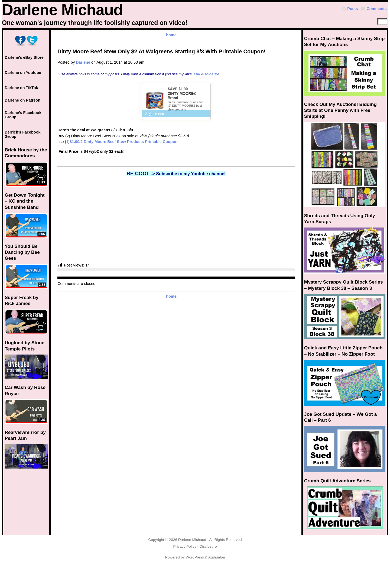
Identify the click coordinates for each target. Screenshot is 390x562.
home (171, 35)
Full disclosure (206, 74)
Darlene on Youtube (23, 72)
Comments (376, 9)
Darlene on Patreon (22, 100)
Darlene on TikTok (21, 88)
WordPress (195, 557)
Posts (352, 9)
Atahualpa (216, 557)
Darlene (83, 62)
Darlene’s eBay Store (24, 57)
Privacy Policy (184, 546)
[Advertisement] (176, 222)
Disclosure (208, 546)
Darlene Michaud (62, 9)
